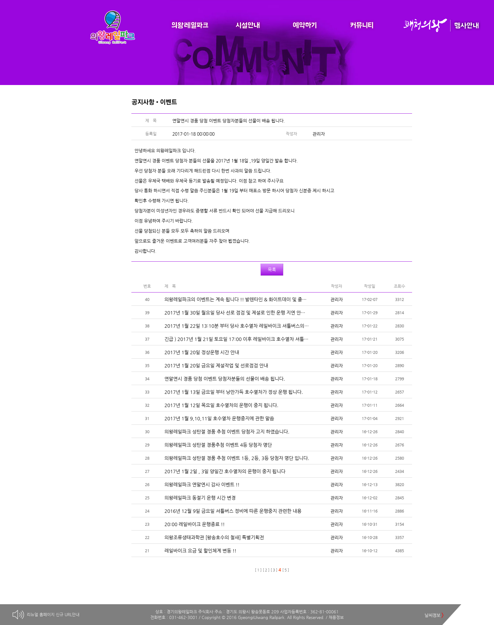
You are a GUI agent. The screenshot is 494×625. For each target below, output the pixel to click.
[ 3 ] (274, 570)
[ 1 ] (258, 570)
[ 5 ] (285, 570)
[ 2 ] (266, 570)
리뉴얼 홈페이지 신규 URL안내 (53, 614)
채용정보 (336, 617)
